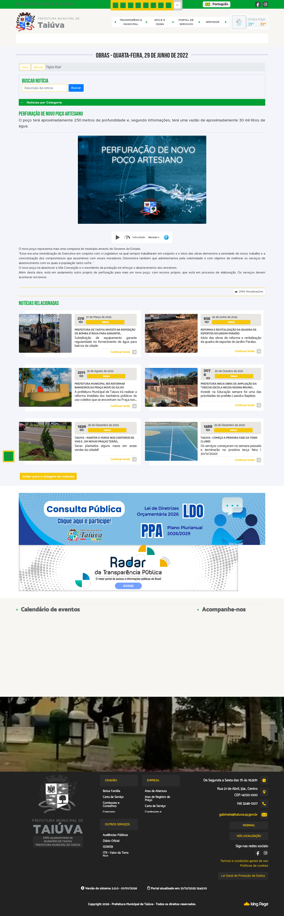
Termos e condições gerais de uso (244, 861)
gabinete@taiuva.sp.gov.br (238, 815)
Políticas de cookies (254, 865)
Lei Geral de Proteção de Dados (243, 876)
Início (25, 67)
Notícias (38, 67)
